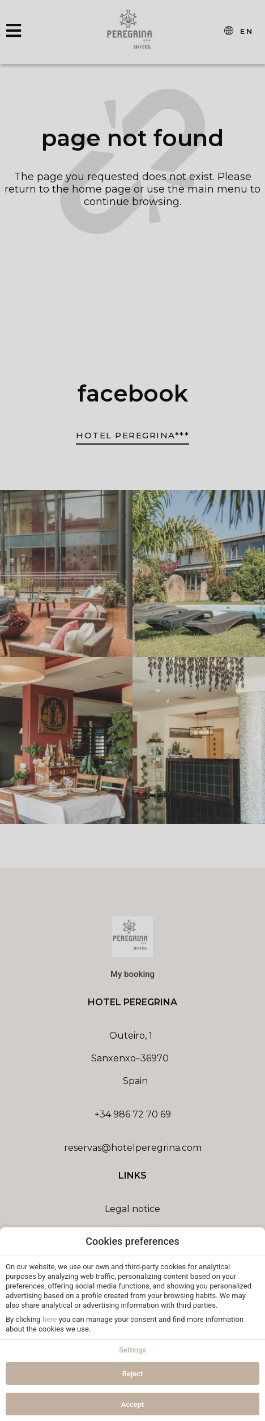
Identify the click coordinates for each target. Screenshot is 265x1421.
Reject (132, 1373)
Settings (132, 1350)
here (49, 1319)
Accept (132, 1404)
